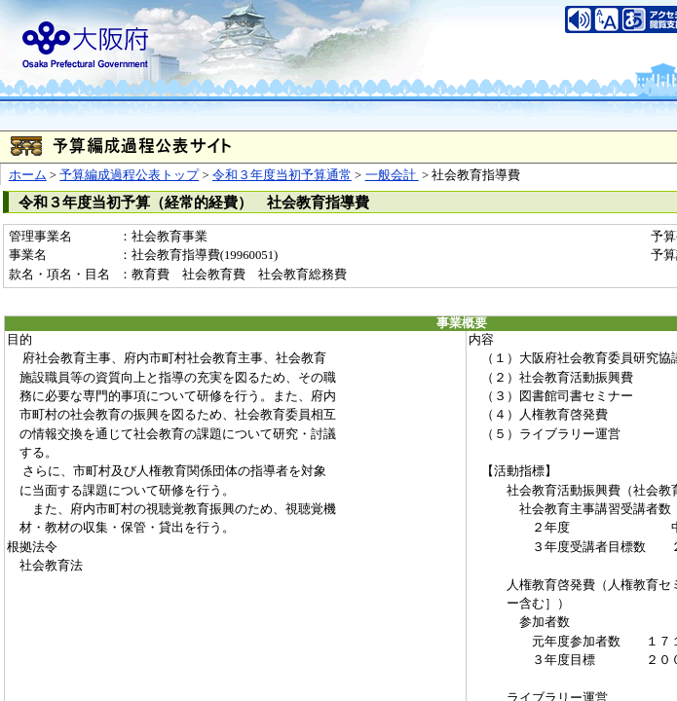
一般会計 (392, 175)
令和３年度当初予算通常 (282, 175)
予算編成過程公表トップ (129, 175)
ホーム (28, 175)
